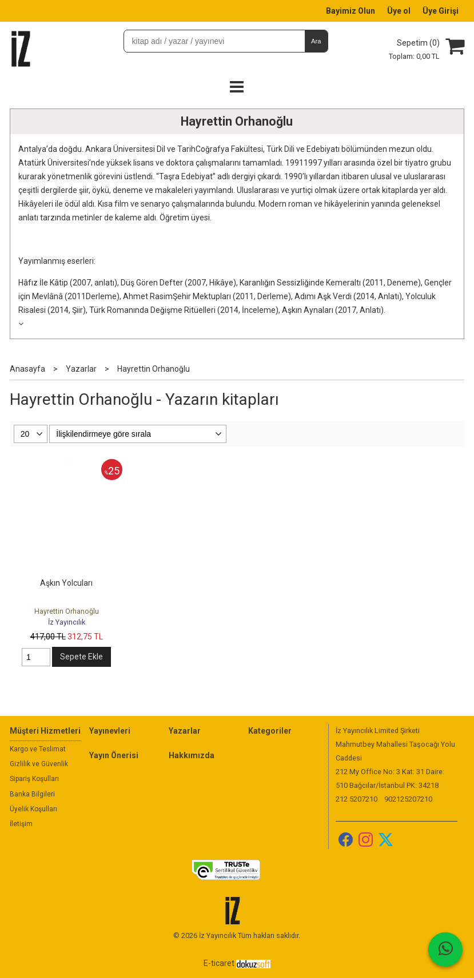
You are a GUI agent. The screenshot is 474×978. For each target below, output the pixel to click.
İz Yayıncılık (66, 622)
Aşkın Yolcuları (66, 582)
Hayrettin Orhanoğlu (237, 121)
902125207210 (408, 799)
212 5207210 (356, 799)
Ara (316, 41)
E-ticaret (219, 963)
